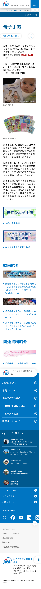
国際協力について (11, 421)
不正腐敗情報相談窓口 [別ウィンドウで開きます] (11, 546)
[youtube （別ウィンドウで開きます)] (21, 517)
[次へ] (37, 10)
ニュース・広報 (10, 413)
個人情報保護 (7, 538)
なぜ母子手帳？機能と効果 (17, 247)
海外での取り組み (11, 398)
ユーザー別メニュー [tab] (13, 433)
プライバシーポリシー (11, 533)
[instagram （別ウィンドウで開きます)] (37, 517)
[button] (10, 36)
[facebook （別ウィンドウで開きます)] (12, 517)
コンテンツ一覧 (9, 490)
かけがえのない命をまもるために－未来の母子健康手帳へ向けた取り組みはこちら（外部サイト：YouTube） (20, 288)
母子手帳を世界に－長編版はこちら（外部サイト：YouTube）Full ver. (20, 314)
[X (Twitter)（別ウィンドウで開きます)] (4, 517)
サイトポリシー (8, 529)
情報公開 (6, 542)
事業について (30, 15)
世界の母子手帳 (12, 223)
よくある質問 (8, 496)
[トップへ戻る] (34, 523)
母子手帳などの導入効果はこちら (20, 363)
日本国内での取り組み (13, 406)
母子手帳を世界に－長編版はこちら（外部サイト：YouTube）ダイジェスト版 (20, 325)
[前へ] (33, 10)
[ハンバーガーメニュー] (34, 3)
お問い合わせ (8, 502)
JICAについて (9, 382)
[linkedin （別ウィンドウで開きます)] (29, 517)
